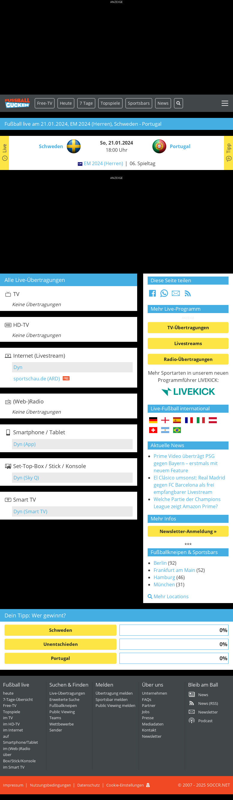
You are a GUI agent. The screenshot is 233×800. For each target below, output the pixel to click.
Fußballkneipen (63, 705)
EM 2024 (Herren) (103, 163)
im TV (8, 717)
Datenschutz (88, 785)
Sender (55, 730)
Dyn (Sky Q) (26, 477)
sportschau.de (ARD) (36, 378)
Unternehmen (154, 693)
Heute (66, 103)
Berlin (160, 563)
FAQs (146, 699)
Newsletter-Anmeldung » (188, 531)
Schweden (60, 630)
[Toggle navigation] (225, 103)
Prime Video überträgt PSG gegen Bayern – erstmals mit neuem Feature (186, 463)
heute (8, 693)
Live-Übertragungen (67, 693)
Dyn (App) (24, 444)
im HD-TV (11, 724)
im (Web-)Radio (16, 748)
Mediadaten (153, 724)
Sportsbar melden (112, 699)
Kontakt (149, 730)
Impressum (13, 785)
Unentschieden (60, 644)
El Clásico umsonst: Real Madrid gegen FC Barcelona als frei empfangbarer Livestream (189, 484)
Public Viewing (62, 711)
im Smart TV (14, 767)
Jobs (145, 711)
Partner (148, 705)
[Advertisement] (116, 48)
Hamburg (164, 577)
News (163, 103)
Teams (55, 717)
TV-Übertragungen (188, 327)
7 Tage (86, 103)
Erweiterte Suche (64, 699)
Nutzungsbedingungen (50, 785)
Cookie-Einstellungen (125, 785)
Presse (148, 717)
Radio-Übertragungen (188, 359)
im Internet (13, 730)
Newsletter (151, 736)
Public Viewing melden (115, 705)
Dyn (17, 367)
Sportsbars (139, 103)
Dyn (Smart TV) (30, 511)
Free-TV (44, 103)
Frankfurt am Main (174, 570)
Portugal (60, 658)
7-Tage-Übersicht (18, 699)
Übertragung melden (114, 693)
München (164, 584)
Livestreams (188, 343)
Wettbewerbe (61, 724)
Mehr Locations (168, 596)
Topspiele (11, 711)
